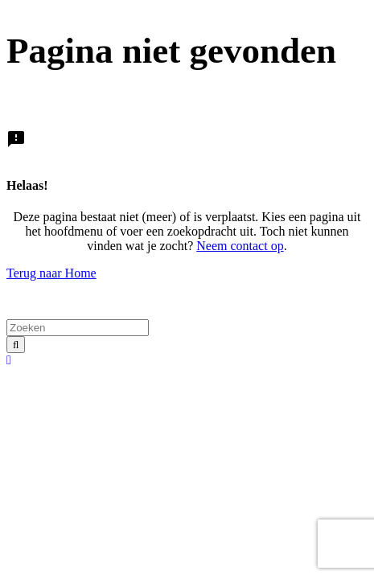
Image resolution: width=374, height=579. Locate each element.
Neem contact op (239, 246)
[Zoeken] (77, 327)
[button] (8, 360)
